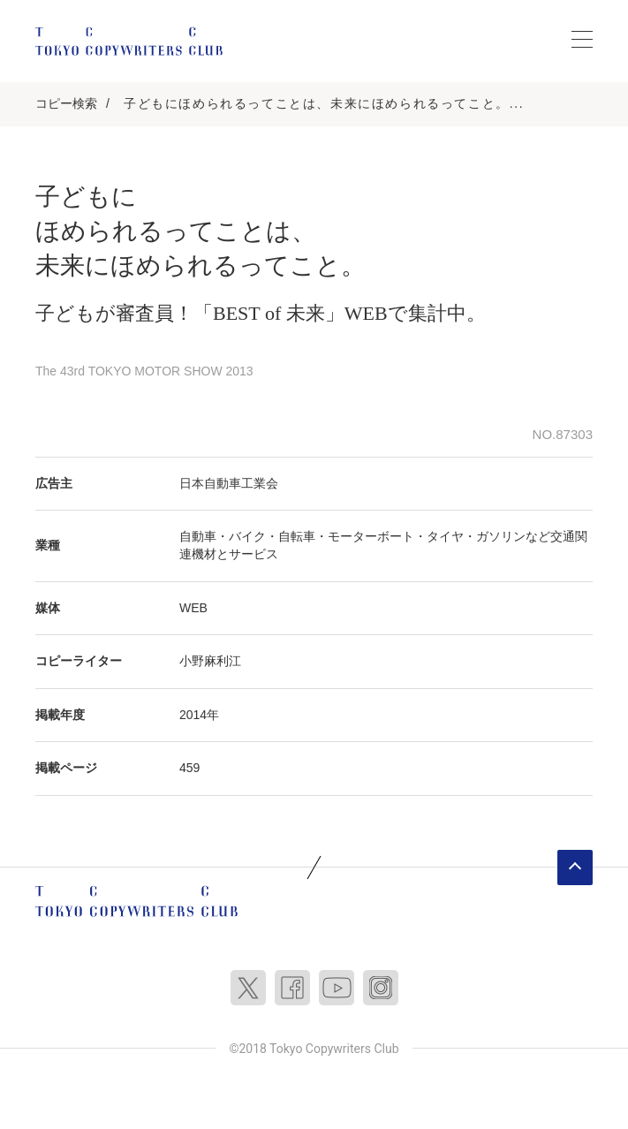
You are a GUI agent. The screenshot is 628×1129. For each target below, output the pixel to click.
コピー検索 (66, 103)
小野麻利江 (210, 661)
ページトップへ (575, 867)
